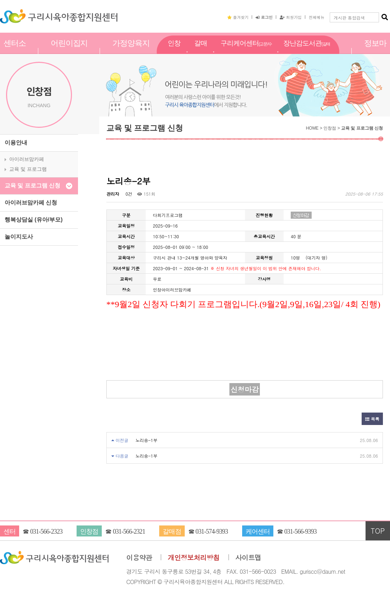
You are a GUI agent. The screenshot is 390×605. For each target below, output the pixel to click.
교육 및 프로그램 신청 (32, 185)
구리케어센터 (246, 51)
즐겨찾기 (238, 17)
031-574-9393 (211, 531)
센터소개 (15, 51)
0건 (128, 194)
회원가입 (291, 17)
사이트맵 (248, 557)
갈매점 (200, 50)
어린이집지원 (69, 51)
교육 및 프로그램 (28, 169)
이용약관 (139, 557)
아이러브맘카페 (26, 159)
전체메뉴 (316, 17)
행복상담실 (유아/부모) (34, 220)
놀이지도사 (19, 237)
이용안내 (16, 143)
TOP (378, 530)
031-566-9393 (300, 531)
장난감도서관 (306, 51)
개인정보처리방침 (193, 557)
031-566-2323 (46, 531)
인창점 (174, 50)
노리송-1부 (146, 440)
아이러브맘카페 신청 (31, 203)
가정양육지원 (131, 51)
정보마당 (375, 51)
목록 (372, 419)
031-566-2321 (129, 531)
